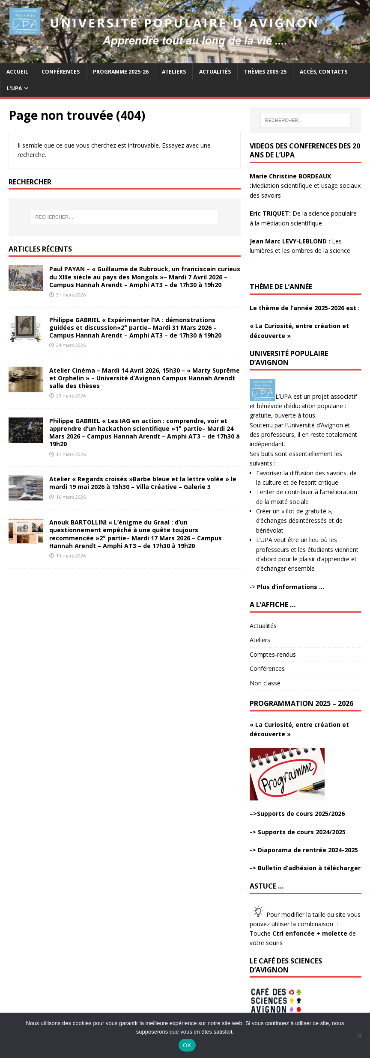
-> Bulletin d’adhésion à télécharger (305, 868)
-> (287, 587)
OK (187, 1045)
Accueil (17, 71)
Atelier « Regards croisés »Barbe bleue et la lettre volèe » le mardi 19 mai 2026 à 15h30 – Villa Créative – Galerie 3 (142, 483)
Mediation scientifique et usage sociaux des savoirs (305, 185)
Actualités (215, 71)
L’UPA (14, 88)
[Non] (359, 1035)
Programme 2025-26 (121, 71)
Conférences (61, 71)
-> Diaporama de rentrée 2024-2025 (304, 850)
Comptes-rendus (273, 654)
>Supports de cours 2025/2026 (299, 813)
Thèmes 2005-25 (265, 71)
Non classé (265, 683)
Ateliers (174, 71)
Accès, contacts (323, 71)
